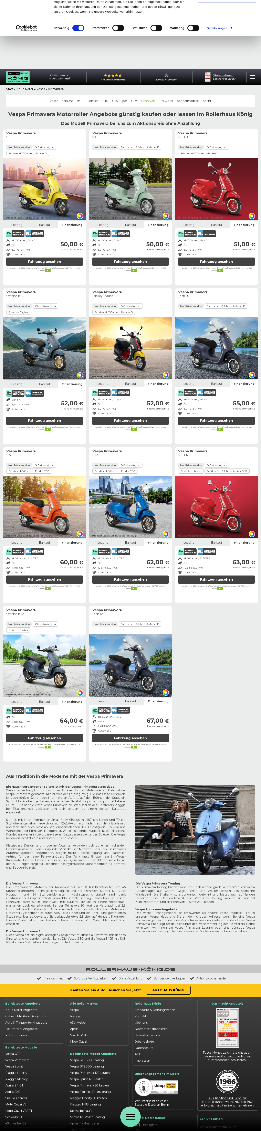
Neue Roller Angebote (21, 1010)
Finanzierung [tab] (72, 225)
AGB (138, 1054)
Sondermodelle (188, 101)
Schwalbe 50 (14, 1117)
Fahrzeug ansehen (44, 262)
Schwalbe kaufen (82, 1111)
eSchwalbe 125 (15, 1123)
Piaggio (75, 1016)
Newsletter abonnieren (151, 1029)
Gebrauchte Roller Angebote (25, 1016)
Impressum (143, 1060)
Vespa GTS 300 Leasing (87, 1060)
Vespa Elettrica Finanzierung (90, 1092)
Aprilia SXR (12, 1092)
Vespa (40, 89)
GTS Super (119, 101)
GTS (105, 101)
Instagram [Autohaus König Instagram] (146, 1124)
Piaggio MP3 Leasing (85, 1104)
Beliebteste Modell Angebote (93, 1054)
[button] (251, 77)
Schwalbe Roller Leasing (87, 1117)
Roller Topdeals (16, 1035)
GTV (134, 101)
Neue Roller (24, 89)
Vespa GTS (12, 1054)
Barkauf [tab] (44, 225)
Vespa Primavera (17, 1060)
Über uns (141, 1022)
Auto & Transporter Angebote (26, 1022)
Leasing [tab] (16, 225)
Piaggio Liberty (16, 1073)
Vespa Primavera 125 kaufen (90, 1073)
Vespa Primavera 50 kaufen (89, 1085)
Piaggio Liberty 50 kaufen (88, 1098)
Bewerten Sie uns (147, 1035)
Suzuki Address (16, 1098)
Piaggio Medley (16, 1079)
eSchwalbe (78, 1022)
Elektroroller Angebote (21, 1029)
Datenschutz (144, 1048)
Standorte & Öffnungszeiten (155, 1010)
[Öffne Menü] (130, 1116)
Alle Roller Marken (84, 1003)
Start (9, 89)
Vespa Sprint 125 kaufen (87, 1079)
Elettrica (92, 101)
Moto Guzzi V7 (16, 1104)
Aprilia (74, 1029)
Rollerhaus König (148, 1003)
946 (79, 101)
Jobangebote (144, 1041)
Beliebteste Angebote (23, 1003)
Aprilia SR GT (14, 1085)
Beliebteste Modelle (21, 1047)
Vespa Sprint (14, 1066)
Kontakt (140, 1016)
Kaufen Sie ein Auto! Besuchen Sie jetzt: (106, 990)
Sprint (207, 101)
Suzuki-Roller (79, 1035)
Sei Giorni (166, 101)
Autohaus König (168, 990)
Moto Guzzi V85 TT (18, 1111)
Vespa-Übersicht (61, 101)
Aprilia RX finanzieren (85, 1123)
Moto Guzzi (78, 1041)
